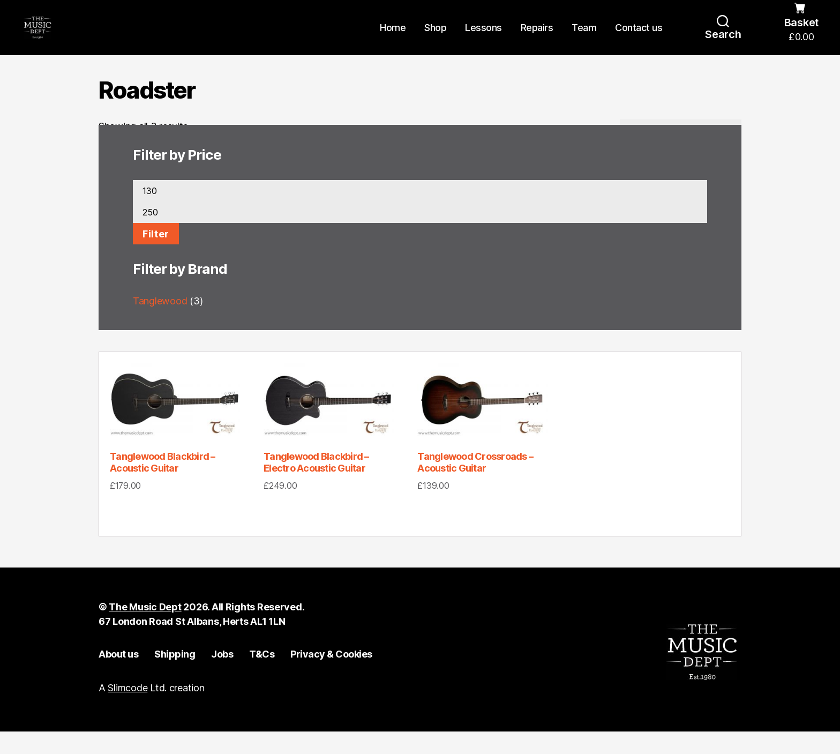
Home (393, 38)
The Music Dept (145, 630)
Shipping (174, 677)
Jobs (222, 677)
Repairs (537, 38)
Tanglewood (160, 324)
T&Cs (261, 677)
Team (584, 38)
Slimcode (127, 710)
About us (118, 677)
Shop (435, 38)
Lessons (483, 38)
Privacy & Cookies (331, 677)
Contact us (638, 38)
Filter (155, 257)
